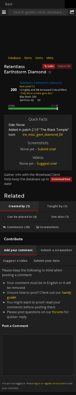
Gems (39, 58)
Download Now (61, 179)
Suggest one (46, 163)
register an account (54, 383)
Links (51, 66)
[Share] (72, 12)
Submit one (46, 149)
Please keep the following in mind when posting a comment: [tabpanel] (38, 329)
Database (14, 58)
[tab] (19, 206)
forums (57, 312)
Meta (49, 58)
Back (8, 4)
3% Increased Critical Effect (51, 89)
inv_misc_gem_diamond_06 (39, 134)
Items (28, 58)
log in (37, 383)
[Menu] (4, 12)
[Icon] (11, 85)
